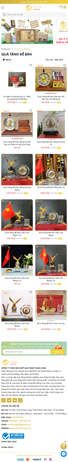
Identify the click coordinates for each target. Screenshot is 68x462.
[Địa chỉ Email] (34, 351)
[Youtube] (14, 400)
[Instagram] (20, 400)
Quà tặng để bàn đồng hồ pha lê (51, 143)
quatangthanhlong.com (20, 428)
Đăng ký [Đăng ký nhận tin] (58, 351)
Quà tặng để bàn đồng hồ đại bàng (17, 188)
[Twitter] (9, 400)
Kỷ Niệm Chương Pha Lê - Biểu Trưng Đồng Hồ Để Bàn (17, 97)
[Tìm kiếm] (4, 14)
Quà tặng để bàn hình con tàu (51, 323)
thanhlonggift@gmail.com (19, 424)
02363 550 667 (17, 417)
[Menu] (2, 7)
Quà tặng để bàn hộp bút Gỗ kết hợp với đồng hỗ (51, 97)
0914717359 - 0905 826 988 (20, 421)
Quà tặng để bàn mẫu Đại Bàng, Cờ (17, 279)
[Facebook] (3, 400)
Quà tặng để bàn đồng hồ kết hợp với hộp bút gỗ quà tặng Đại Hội (17, 143)
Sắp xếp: (49, 59)
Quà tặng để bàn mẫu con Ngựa (51, 233)
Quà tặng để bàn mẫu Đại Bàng (17, 324)
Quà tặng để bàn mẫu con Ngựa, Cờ (17, 233)
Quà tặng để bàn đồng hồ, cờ (51, 187)
